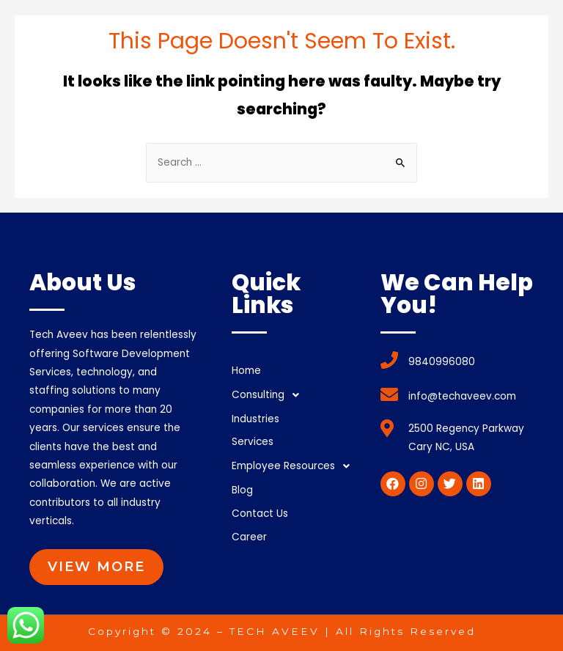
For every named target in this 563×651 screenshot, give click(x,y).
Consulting (269, 395)
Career (249, 537)
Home (246, 371)
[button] (96, 567)
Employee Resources (295, 466)
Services (252, 442)
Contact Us (260, 514)
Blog (242, 490)
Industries (255, 419)
